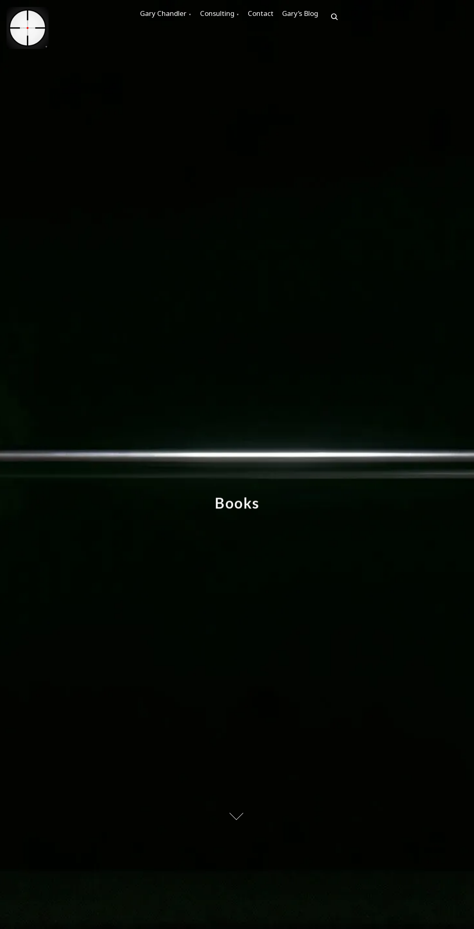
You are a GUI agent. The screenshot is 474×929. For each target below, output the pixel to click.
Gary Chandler (167, 17)
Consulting (228, 17)
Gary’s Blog (327, 17)
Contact (280, 17)
